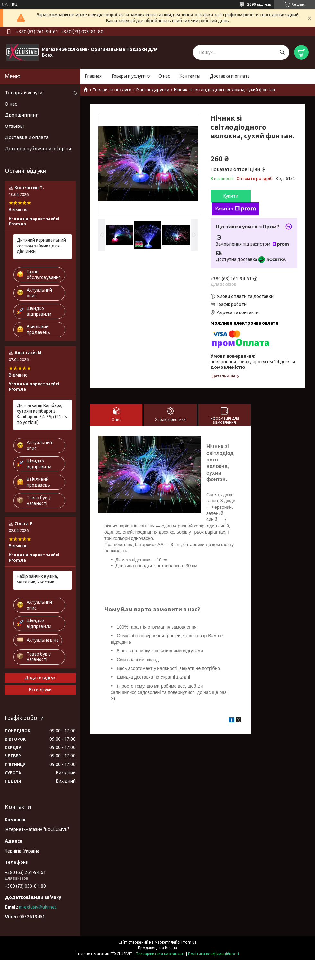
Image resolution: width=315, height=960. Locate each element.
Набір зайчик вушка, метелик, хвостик (37, 579)
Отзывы (14, 126)
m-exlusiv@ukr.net (37, 906)
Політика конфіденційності (213, 954)
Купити (230, 196)
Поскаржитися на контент (160, 954)
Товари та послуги (112, 89)
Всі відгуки (40, 689)
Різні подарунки (152, 89)
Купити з (235, 209)
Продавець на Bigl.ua (157, 948)
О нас (164, 76)
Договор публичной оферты (38, 148)
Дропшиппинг (21, 114)
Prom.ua (189, 942)
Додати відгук (40, 677)
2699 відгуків (259, 4)
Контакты (190, 76)
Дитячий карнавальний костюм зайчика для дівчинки (41, 246)
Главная (93, 76)
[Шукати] (282, 52)
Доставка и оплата (230, 76)
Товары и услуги (128, 76)
